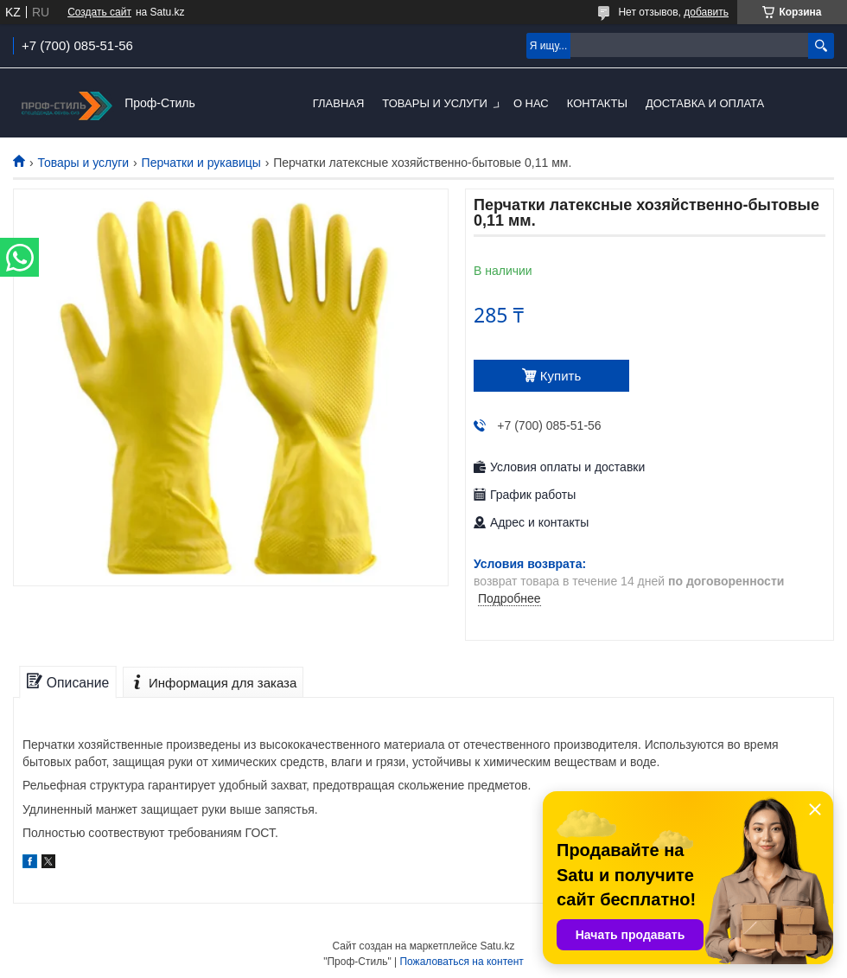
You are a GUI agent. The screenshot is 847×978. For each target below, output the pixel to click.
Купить (560, 375)
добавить (706, 12)
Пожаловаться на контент (461, 962)
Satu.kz (497, 946)
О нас (531, 103)
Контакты (597, 103)
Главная (339, 103)
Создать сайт (99, 12)
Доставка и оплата (705, 103)
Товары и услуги (434, 103)
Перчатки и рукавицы (201, 162)
